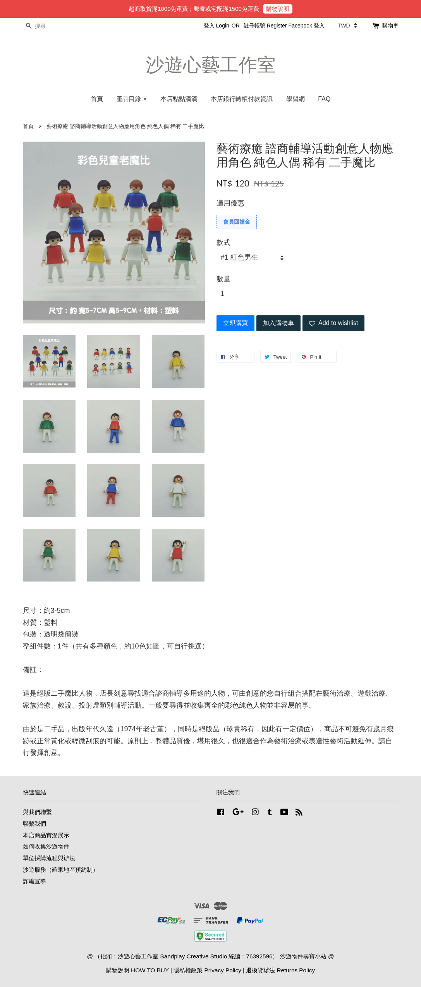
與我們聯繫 (37, 812)
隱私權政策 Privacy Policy (207, 970)
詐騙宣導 (34, 881)
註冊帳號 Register (265, 25)
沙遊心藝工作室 (211, 65)
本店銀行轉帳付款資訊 (242, 99)
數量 (223, 279)
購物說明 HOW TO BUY (137, 970)
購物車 (390, 25)
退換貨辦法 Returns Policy (280, 970)
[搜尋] (46, 26)
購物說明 (277, 8)
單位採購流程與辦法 (49, 858)
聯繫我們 (34, 823)
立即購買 (235, 323)
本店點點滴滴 (179, 99)
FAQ (324, 99)
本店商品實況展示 (46, 835)
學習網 (295, 99)
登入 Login (216, 25)
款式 (223, 242)
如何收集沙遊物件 (46, 846)
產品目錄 (131, 99)
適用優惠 (230, 203)
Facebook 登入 (307, 25)
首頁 (97, 99)
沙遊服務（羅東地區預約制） (60, 869)
